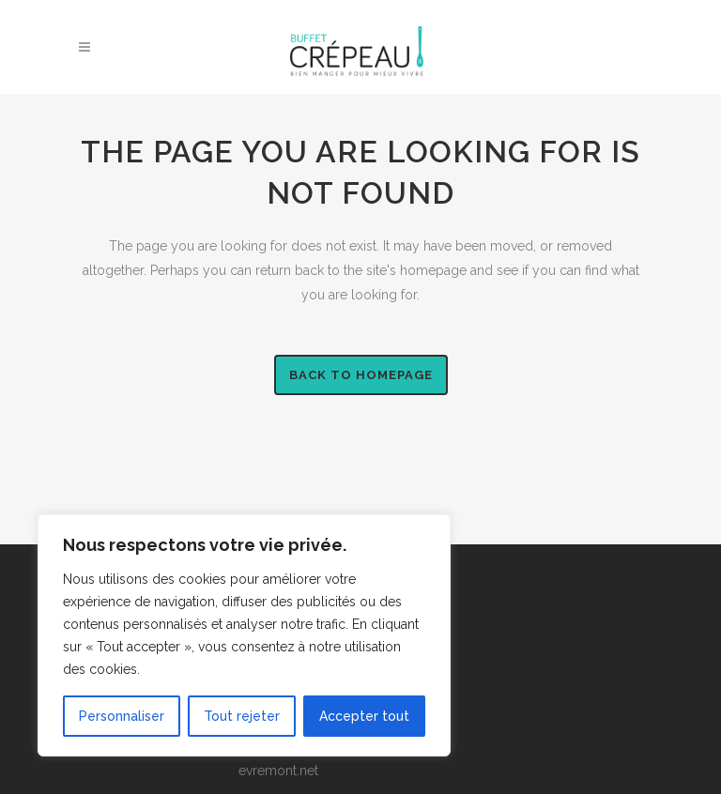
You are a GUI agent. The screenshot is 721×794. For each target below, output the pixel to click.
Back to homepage (361, 375)
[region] (244, 635)
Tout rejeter (242, 716)
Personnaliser (121, 716)
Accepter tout (364, 716)
